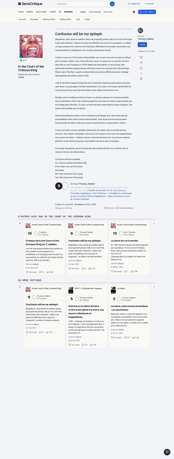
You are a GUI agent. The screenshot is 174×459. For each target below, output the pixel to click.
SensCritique (59, 29)
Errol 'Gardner (129, 232)
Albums (69, 29)
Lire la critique (32, 264)
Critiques (110, 29)
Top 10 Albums (99, 193)
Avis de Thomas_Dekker (124, 29)
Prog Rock (77, 29)
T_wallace (43, 232)
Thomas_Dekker (87, 184)
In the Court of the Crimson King (31, 68)
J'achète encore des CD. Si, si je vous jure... (107, 190)
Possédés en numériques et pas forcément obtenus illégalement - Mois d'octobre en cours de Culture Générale (101, 196)
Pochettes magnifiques (80, 193)
